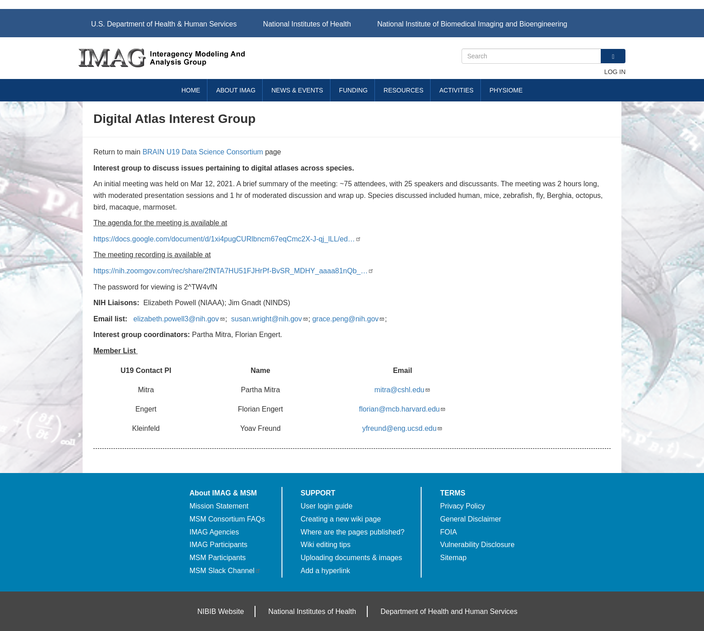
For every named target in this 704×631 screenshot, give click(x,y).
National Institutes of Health (307, 24)
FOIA (448, 532)
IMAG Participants (218, 544)
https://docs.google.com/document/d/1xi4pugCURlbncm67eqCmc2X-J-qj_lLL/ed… (227, 239)
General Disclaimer (470, 519)
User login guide (327, 506)
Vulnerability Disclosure (477, 544)
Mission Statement (219, 506)
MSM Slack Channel (225, 570)
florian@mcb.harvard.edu (402, 409)
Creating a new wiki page (341, 519)
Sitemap (453, 557)
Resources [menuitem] (403, 90)
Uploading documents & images (351, 557)
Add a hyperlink (325, 570)
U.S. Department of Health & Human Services (164, 24)
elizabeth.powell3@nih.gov (179, 319)
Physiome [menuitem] (506, 90)
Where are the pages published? (353, 532)
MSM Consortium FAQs (227, 519)
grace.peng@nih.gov (348, 319)
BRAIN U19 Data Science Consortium (202, 152)
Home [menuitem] (190, 90)
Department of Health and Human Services (448, 611)
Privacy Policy (462, 506)
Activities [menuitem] (456, 90)
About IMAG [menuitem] (235, 90)
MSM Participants (217, 557)
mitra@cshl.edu (402, 390)
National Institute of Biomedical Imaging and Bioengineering (472, 24)
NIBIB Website (221, 611)
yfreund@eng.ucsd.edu (402, 428)
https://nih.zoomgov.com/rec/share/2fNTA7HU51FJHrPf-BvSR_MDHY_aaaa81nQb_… (233, 271)
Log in (614, 71)
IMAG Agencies (214, 532)
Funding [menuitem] (353, 90)
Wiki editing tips (326, 544)
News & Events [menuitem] (297, 90)
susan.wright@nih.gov (269, 319)
